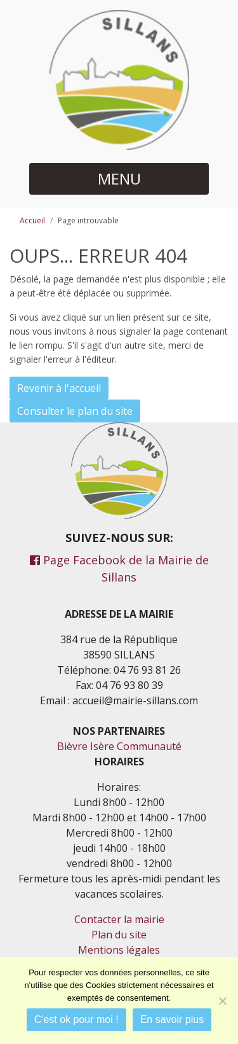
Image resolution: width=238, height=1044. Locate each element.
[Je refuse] (222, 1000)
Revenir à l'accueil (59, 388)
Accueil (32, 220)
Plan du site (119, 935)
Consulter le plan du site (75, 411)
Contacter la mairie (119, 919)
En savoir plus (172, 1019)
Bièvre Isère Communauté (119, 746)
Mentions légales (119, 950)
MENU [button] (119, 178)
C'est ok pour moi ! (76, 1019)
